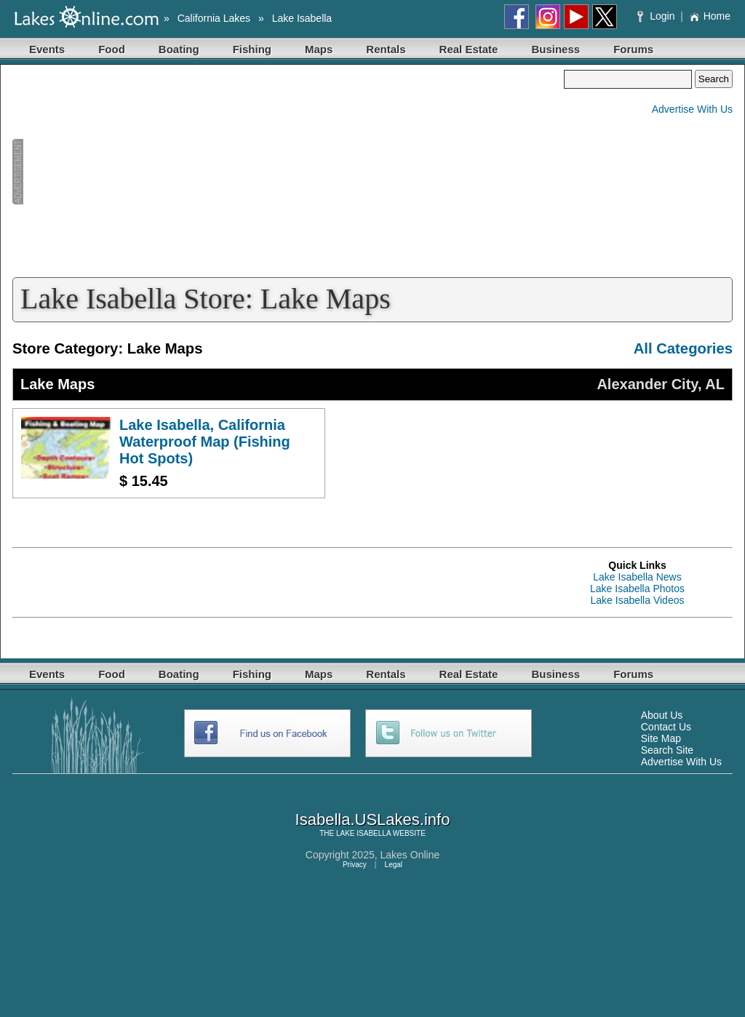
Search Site (667, 750)
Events (47, 49)
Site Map (661, 738)
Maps (318, 49)
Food (111, 49)
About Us (662, 715)
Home (709, 16)
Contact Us (666, 727)
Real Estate (468, 49)
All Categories (683, 348)
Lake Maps (57, 384)
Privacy (355, 865)
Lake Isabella (302, 18)
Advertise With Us (692, 109)
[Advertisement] (288, 172)
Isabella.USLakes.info (372, 819)
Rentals (385, 49)
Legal (393, 865)
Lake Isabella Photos (637, 588)
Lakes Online (410, 855)
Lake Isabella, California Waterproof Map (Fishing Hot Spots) (204, 441)
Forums (633, 49)
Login (657, 16)
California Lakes (214, 18)
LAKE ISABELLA (363, 833)
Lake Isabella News (637, 577)
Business (555, 49)
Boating (179, 49)
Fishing (252, 49)
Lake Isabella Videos (638, 600)
